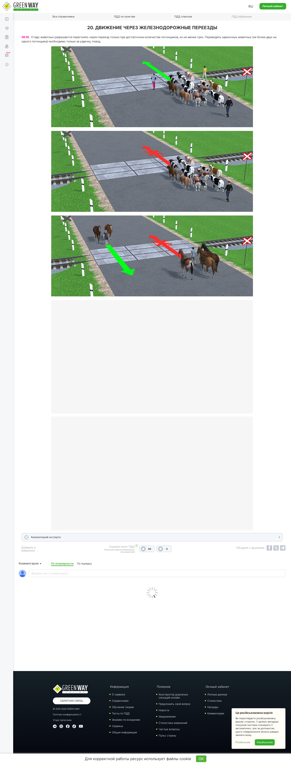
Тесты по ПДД (121, 713)
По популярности (62, 563)
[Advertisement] (152, 634)
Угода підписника (62, 720)
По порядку (84, 563)
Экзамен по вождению (126, 719)
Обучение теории (123, 707)
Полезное (163, 687)
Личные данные (217, 694)
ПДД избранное (242, 16)
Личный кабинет (272, 6)
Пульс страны (167, 735)
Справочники (120, 700)
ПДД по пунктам (124, 16)
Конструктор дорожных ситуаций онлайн (173, 696)
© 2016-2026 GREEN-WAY (66, 708)
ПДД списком (183, 16)
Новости (164, 710)
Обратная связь (71, 700)
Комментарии (215, 713)
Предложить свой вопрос (175, 703)
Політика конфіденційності (67, 714)
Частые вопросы (169, 729)
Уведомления (167, 716)
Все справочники (63, 16)
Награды (212, 707)
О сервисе (118, 694)
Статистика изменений (173, 722)
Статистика (214, 700)
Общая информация (124, 732)
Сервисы (117, 726)
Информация (119, 687)
